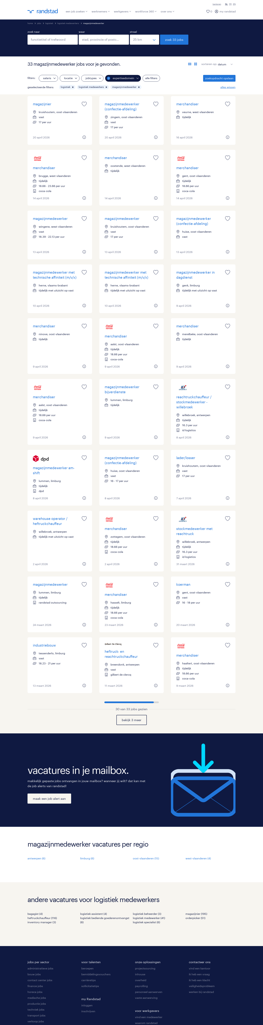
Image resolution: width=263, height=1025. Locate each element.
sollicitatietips (90, 986)
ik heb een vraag (199, 974)
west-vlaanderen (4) (198, 858)
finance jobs (35, 986)
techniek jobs (36, 1009)
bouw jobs (34, 974)
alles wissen (227, 87)
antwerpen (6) (36, 858)
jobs (39, 23)
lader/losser (185, 458)
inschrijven (88, 1011)
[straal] (144, 40)
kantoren (217, 4)
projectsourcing (145, 968)
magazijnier (42, 104)
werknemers (101, 11)
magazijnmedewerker (50, 219)
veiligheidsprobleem (202, 986)
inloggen (87, 1005)
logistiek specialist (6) (146, 922)
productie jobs (37, 1003)
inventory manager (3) (42, 922)
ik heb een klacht (199, 980)
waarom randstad (146, 1022)
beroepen (87, 968)
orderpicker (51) (195, 918)
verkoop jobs (36, 1021)
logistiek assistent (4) (93, 913)
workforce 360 (146, 11)
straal (133, 31)
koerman (183, 584)
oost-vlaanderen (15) (146, 858)
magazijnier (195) (196, 913)
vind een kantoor (199, 968)
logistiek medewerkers (68, 23)
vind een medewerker (148, 1017)
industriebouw (44, 645)
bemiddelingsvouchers (96, 974)
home (30, 23)
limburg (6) (87, 858)
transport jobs (36, 1015)
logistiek (49, 23)
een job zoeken (77, 11)
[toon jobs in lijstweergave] (189, 64)
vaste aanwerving (146, 997)
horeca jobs (35, 991)
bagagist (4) (35, 913)
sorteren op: (209, 64)
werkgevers (122, 11)
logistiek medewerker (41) (149, 918)
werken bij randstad (201, 991)
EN (234, 4)
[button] (72, 87)
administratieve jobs (40, 968)
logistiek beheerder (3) (147, 913)
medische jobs (37, 997)
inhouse (140, 974)
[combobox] (53, 40)
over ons (167, 11)
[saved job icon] (84, 103)
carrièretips (88, 980)
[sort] (224, 62)
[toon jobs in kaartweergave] (195, 64)
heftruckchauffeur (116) (42, 918)
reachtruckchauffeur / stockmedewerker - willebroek (194, 402)
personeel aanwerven (148, 991)
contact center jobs (40, 980)
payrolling (141, 986)
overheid (140, 980)
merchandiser (187, 104)
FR (230, 4)
